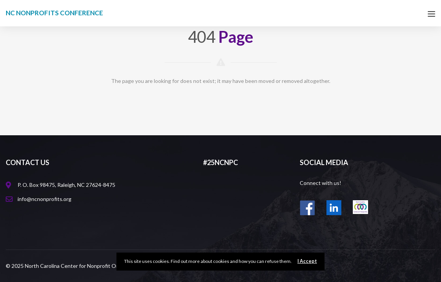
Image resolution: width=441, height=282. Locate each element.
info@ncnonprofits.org (44, 199)
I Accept (307, 261)
